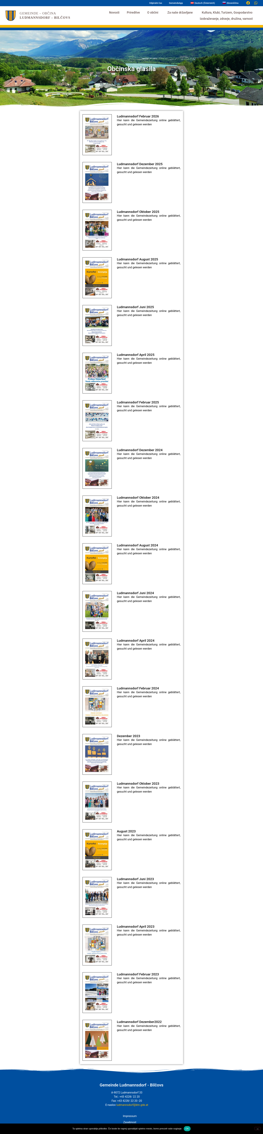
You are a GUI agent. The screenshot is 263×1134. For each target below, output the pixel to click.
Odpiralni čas (155, 3)
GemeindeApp (176, 3)
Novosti (114, 12)
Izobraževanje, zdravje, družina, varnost (227, 18)
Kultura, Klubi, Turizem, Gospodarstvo (228, 12)
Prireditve (133, 12)
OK (187, 1128)
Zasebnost (129, 1122)
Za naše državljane (180, 12)
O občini (153, 12)
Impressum (130, 1116)
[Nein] (257, 1128)
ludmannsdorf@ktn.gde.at (132, 1105)
